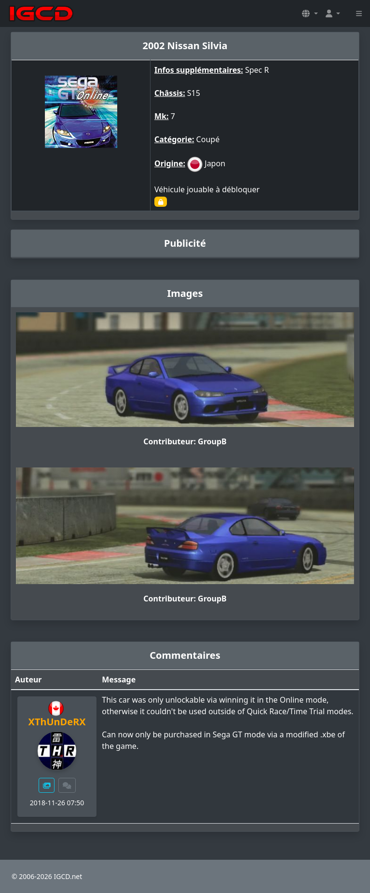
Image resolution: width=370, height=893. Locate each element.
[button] (309, 13)
